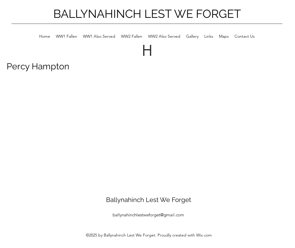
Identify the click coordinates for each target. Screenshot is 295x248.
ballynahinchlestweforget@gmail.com (148, 215)
